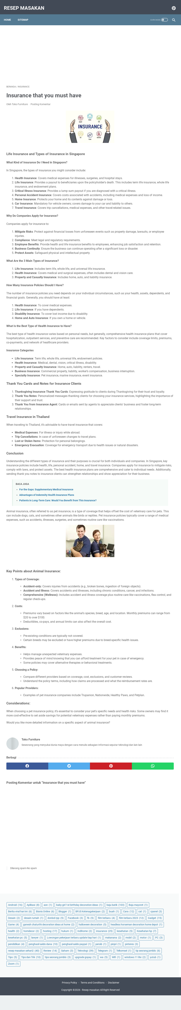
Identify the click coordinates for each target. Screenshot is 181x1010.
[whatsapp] (104, 869)
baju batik (142, 56)
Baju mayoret (142, 63)
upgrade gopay (143, 296)
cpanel (139, 95)
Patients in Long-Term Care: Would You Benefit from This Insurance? (58, 560)
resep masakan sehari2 (148, 250)
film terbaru (141, 115)
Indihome (140, 175)
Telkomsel (140, 270)
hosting (140, 168)
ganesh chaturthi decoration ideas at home (152, 137)
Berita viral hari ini (145, 69)
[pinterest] (76, 869)
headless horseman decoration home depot (150, 153)
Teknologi (141, 263)
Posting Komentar (41, 100)
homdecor (156, 162)
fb (155, 108)
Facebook (140, 108)
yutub (138, 309)
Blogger (162, 76)
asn (137, 39)
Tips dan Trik (143, 283)
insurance (160, 175)
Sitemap (25, 14)
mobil (158, 204)
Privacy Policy (69, 997)
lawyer (162, 188)
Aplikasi (158, 33)
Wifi (137, 303)
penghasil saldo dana (147, 224)
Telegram (160, 263)
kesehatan (141, 181)
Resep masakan (26, 4)
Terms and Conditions (92, 997)
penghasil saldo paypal (147, 231)
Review (140, 257)
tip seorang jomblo (145, 276)
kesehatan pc (142, 188)
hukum (157, 168)
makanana (141, 204)
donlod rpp (165, 102)
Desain (154, 95)
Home (9, 14)
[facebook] (20, 869)
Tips (166, 276)
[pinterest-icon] (171, 4)
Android (140, 33)
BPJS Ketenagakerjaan (147, 82)
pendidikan (141, 218)
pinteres (139, 244)
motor (138, 211)
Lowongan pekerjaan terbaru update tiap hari (149, 196)
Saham (157, 257)
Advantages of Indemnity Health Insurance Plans (46, 555)
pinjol (153, 237)
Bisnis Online (142, 76)
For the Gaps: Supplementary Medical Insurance (46, 549)
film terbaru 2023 (145, 121)
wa (162, 296)
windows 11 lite (156, 303)
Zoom (153, 309)
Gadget (140, 128)
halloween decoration (147, 145)
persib (138, 237)
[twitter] (48, 869)
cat (166, 89)
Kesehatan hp (163, 181)
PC (152, 211)
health (138, 162)
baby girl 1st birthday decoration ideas (151, 48)
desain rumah (142, 102)
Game (156, 128)
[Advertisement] (62, 50)
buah (138, 89)
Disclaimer (113, 997)
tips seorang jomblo (146, 289)
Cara (152, 89)
